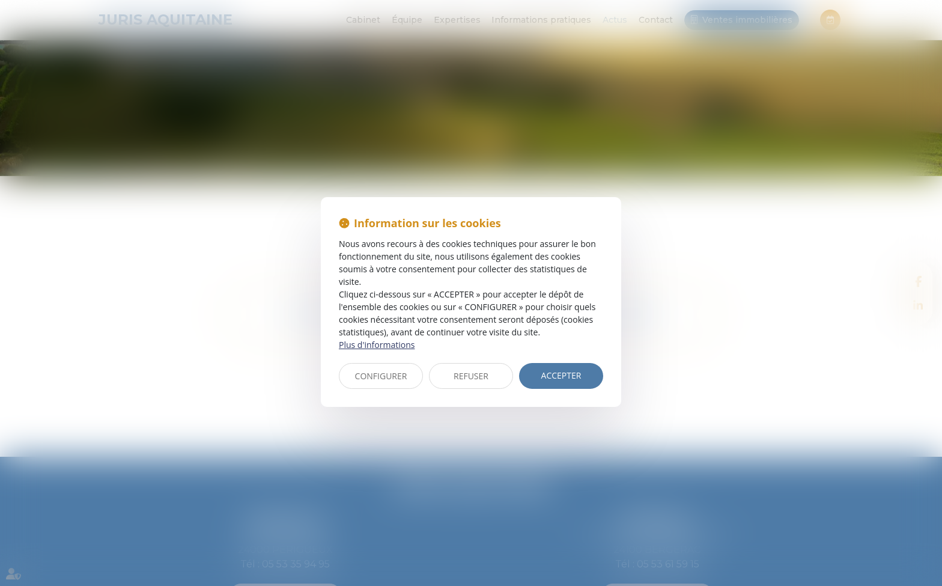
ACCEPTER (561, 375)
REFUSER (471, 376)
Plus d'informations (377, 344)
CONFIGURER (381, 376)
